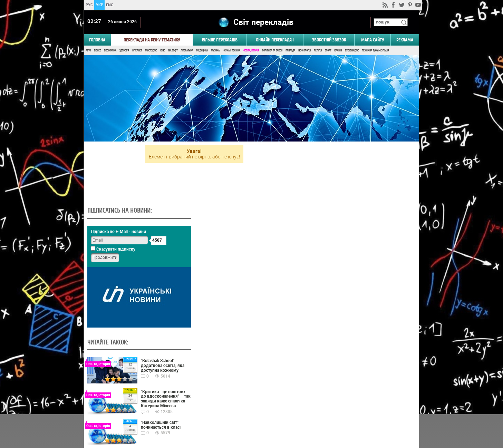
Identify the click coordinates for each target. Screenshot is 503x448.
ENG (110, 4)
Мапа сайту (372, 40)
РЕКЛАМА (404, 40)
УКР (99, 4)
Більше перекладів (220, 40)
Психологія (304, 50)
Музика (215, 50)
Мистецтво (151, 50)
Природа (290, 50)
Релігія (318, 50)
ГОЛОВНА (97, 40)
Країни (338, 50)
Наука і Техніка (231, 50)
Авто (88, 50)
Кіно (162, 50)
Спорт (328, 50)
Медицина (202, 50)
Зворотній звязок (329, 40)
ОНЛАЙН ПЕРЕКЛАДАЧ (275, 40)
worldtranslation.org (350, 412)
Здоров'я (124, 50)
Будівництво (352, 50)
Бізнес (97, 50)
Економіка (110, 50)
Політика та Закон (272, 50)
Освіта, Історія (251, 50)
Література (187, 50)
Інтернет (137, 50)
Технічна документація (375, 50)
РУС (89, 4)
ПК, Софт (172, 50)
